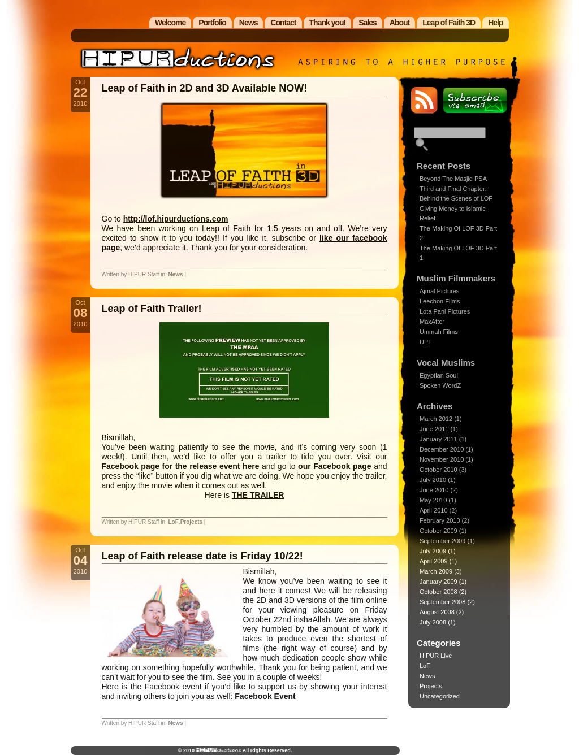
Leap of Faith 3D (448, 22)
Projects (191, 522)
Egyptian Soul (439, 375)
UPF (426, 342)
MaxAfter (432, 321)
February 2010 (440, 520)
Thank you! (327, 22)
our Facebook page (334, 466)
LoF (173, 522)
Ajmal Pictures (439, 291)
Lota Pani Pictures (445, 311)
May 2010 (433, 500)
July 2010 (433, 479)
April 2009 (434, 561)
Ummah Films (439, 331)
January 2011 (438, 439)
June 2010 (434, 490)
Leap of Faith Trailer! (152, 308)
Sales (367, 22)
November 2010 (442, 459)
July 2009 (433, 551)
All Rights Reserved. (266, 750)
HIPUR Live (436, 655)
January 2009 (438, 581)
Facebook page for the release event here (181, 466)
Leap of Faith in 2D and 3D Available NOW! (205, 88)
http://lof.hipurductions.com (175, 218)
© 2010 (187, 750)
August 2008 (437, 612)
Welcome (170, 22)
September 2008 (442, 601)
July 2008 (433, 622)
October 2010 (438, 469)
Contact (283, 22)
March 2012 (436, 418)
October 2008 (438, 591)
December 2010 (442, 449)
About (399, 22)
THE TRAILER (258, 495)
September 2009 (442, 540)
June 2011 (434, 429)
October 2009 (438, 530)
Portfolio (212, 22)
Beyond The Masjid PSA (453, 178)
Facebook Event (265, 696)
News (248, 22)
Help (495, 22)
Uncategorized (440, 696)
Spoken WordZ (440, 385)
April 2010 (434, 510)
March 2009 (436, 571)
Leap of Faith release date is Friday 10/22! (202, 556)
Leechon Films (440, 301)
